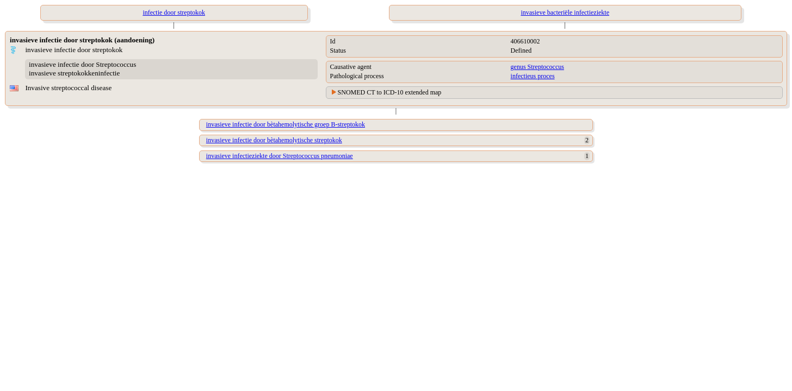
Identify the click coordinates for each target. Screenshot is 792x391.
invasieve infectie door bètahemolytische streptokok (274, 140)
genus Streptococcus (537, 67)
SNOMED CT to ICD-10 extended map (390, 92)
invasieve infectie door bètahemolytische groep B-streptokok (285, 124)
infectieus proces (533, 76)
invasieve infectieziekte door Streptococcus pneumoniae (279, 156)
